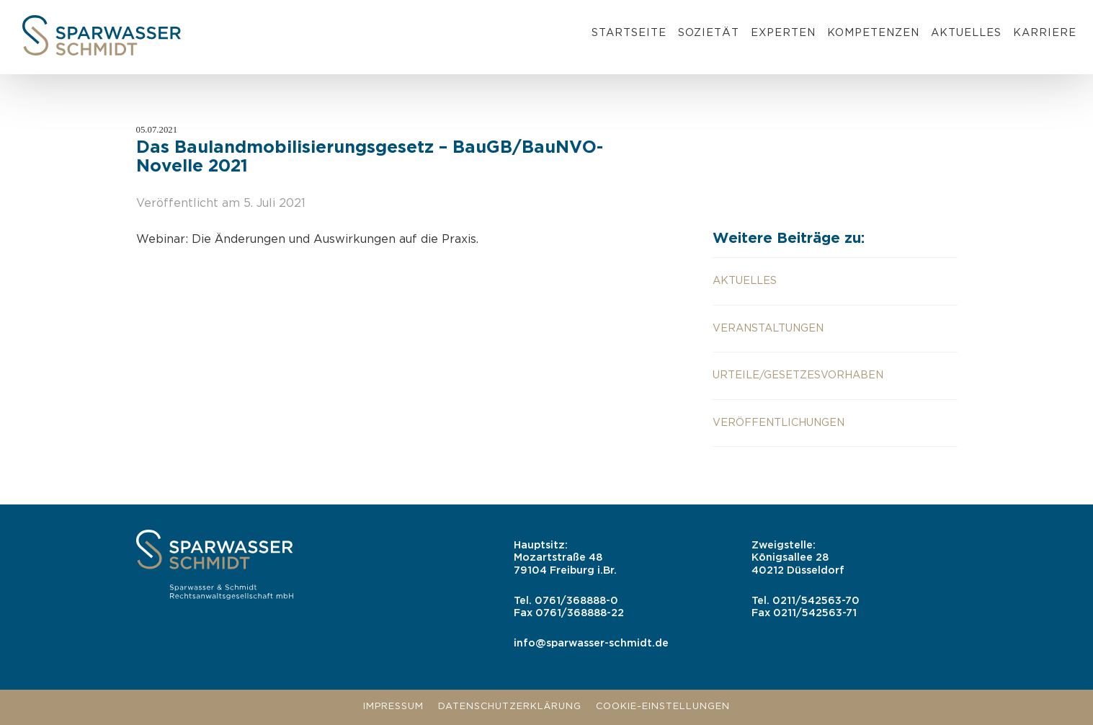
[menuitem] (629, 35)
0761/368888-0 (576, 600)
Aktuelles (966, 32)
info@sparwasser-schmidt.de (591, 643)
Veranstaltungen (768, 328)
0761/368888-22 (579, 613)
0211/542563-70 (816, 600)
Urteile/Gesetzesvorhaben (798, 375)
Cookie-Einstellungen (663, 707)
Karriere (1044, 32)
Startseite (629, 32)
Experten (783, 32)
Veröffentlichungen (778, 422)
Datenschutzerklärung (509, 707)
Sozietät (708, 32)
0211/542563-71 (815, 613)
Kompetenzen (873, 32)
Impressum (393, 707)
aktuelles (745, 280)
